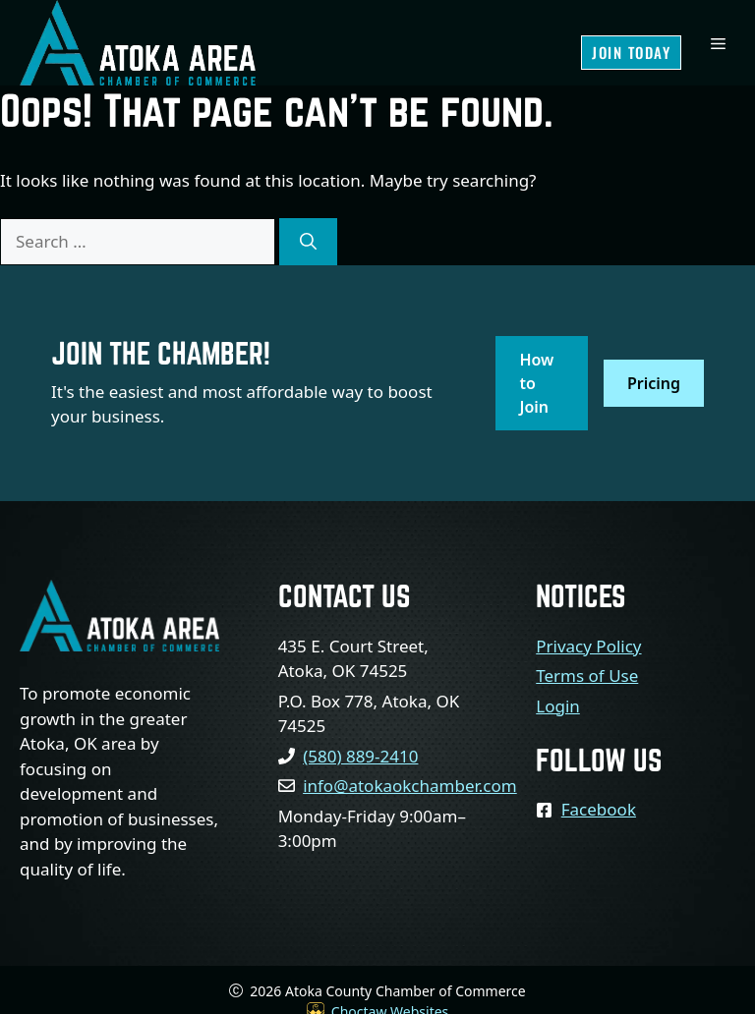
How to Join (536, 383)
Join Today (631, 52)
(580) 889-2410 (360, 756)
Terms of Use (587, 675)
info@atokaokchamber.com (410, 785)
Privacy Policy (588, 646)
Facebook (598, 809)
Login (558, 706)
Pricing (653, 383)
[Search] (308, 241)
